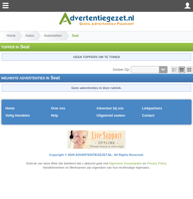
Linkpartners (152, 108)
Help (54, 115)
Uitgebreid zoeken (110, 115)
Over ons (58, 108)
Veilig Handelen (17, 115)
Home (11, 36)
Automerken (53, 36)
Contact (148, 115)
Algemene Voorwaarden (125, 163)
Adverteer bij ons (110, 108)
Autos (29, 36)
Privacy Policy (156, 163)
